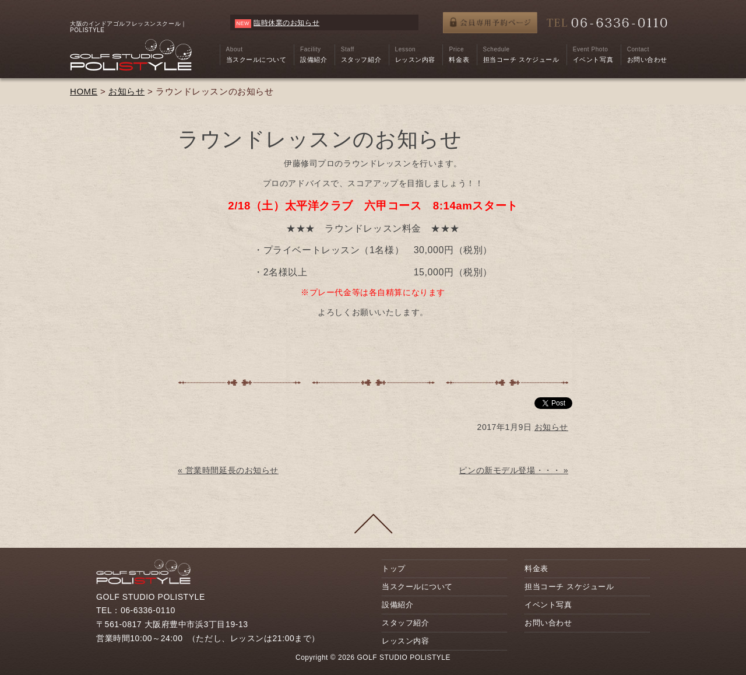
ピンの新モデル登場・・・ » (513, 470)
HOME (83, 91)
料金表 (536, 568)
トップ (394, 568)
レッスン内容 (405, 640)
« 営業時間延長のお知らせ (228, 470)
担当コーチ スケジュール (569, 586)
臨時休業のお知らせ (286, 23)
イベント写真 (548, 604)
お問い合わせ (548, 622)
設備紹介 (397, 604)
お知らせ (126, 91)
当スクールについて (417, 586)
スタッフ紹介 (405, 622)
